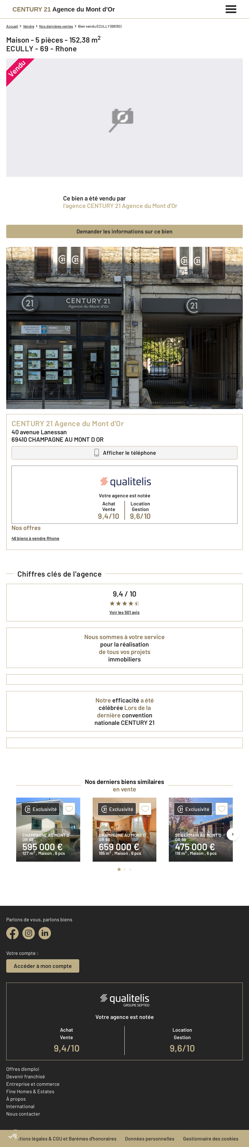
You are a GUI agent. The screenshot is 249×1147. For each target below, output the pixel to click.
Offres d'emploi (22, 1069)
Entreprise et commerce (33, 1084)
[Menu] (231, 8)
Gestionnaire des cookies (210, 1138)
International (20, 1106)
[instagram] (28, 933)
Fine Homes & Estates (30, 1091)
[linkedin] (45, 933)
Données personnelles (149, 1138)
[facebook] (12, 933)
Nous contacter (23, 1114)
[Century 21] (63, 9)
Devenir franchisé (25, 1076)
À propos (16, 1099)
